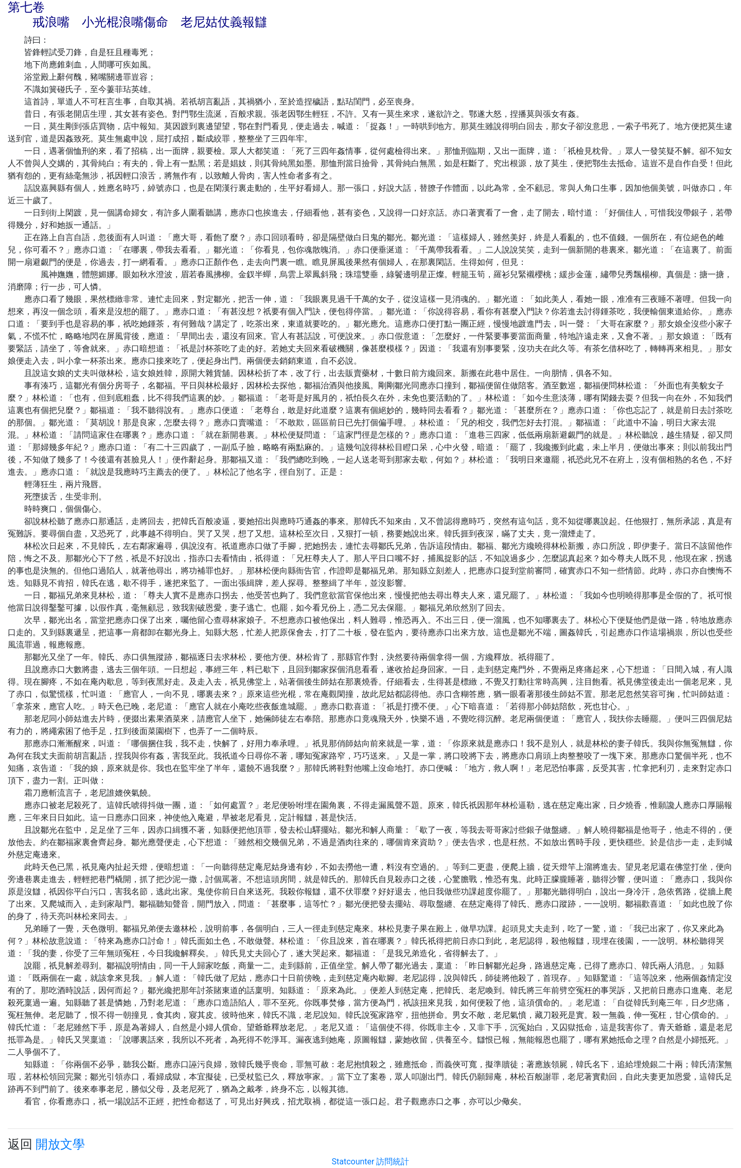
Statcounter (353, 1161)
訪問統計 (392, 1161)
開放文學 (60, 1144)
